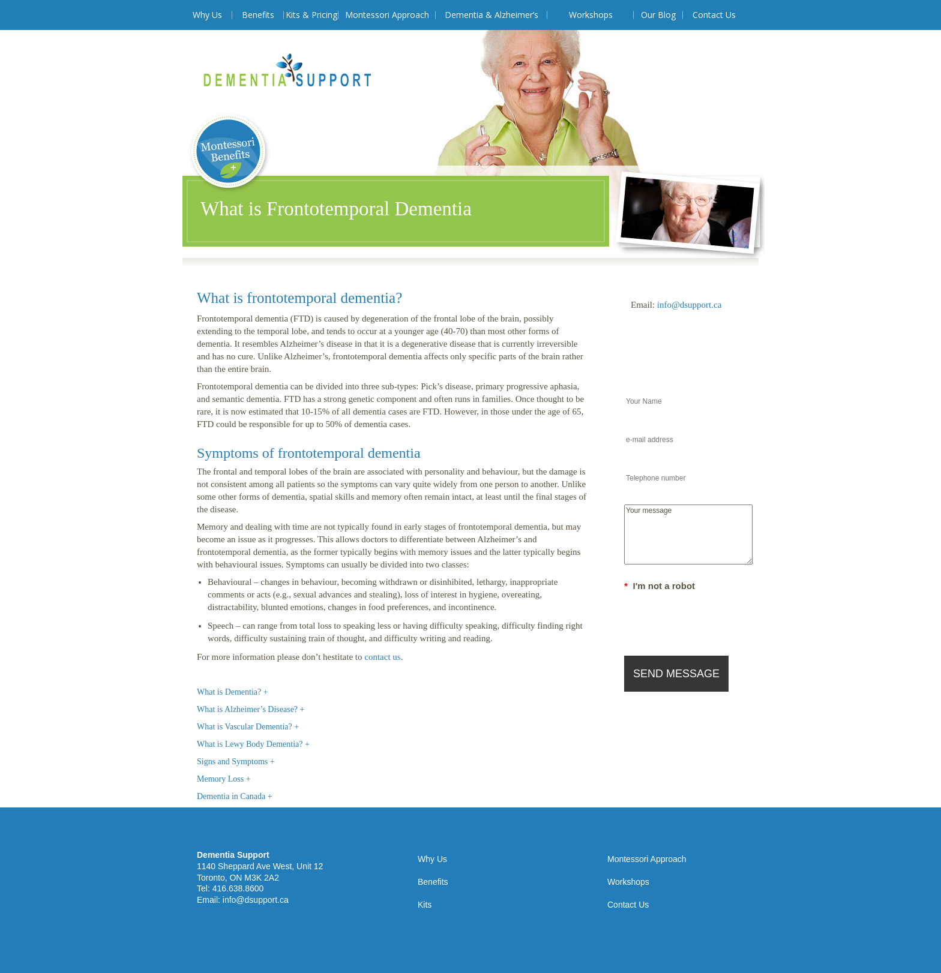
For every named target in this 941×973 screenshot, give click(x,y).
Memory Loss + (224, 778)
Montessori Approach (387, 14)
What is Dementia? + (232, 691)
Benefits (258, 14)
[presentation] (715, 617)
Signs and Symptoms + (236, 761)
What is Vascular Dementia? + (248, 726)
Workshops (591, 14)
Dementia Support (287, 70)
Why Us (207, 14)
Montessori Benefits (229, 153)
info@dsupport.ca (689, 305)
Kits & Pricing (311, 14)
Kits (424, 904)
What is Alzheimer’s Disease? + (250, 709)
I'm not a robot (659, 586)
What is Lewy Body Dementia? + (253, 744)
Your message (688, 534)
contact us (382, 657)
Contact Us (714, 14)
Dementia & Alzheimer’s (491, 14)
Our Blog (658, 14)
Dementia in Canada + (234, 796)
